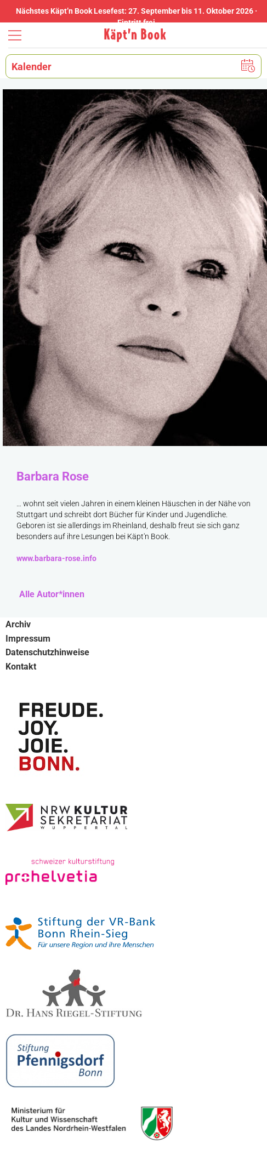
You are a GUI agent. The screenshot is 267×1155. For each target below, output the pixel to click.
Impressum (27, 638)
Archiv (18, 624)
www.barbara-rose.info (56, 558)
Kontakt (20, 666)
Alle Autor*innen (51, 594)
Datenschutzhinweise (47, 652)
